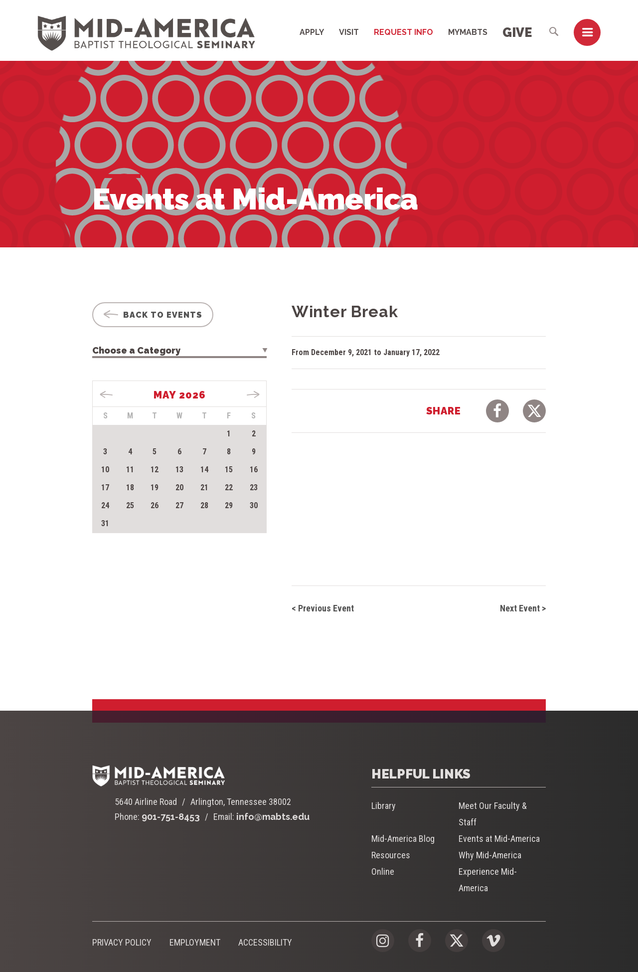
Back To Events (152, 315)
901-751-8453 (171, 816)
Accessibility (265, 942)
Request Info (403, 32)
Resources (390, 855)
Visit (349, 32)
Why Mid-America (490, 855)
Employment (194, 942)
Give (517, 32)
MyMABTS (467, 32)
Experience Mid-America (488, 879)
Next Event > (523, 608)
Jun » (253, 394)
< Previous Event (323, 608)
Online (382, 871)
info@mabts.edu (273, 816)
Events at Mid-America (499, 838)
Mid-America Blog (403, 838)
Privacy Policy (122, 942)
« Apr (106, 394)
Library (383, 805)
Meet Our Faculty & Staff (493, 813)
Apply (312, 32)
